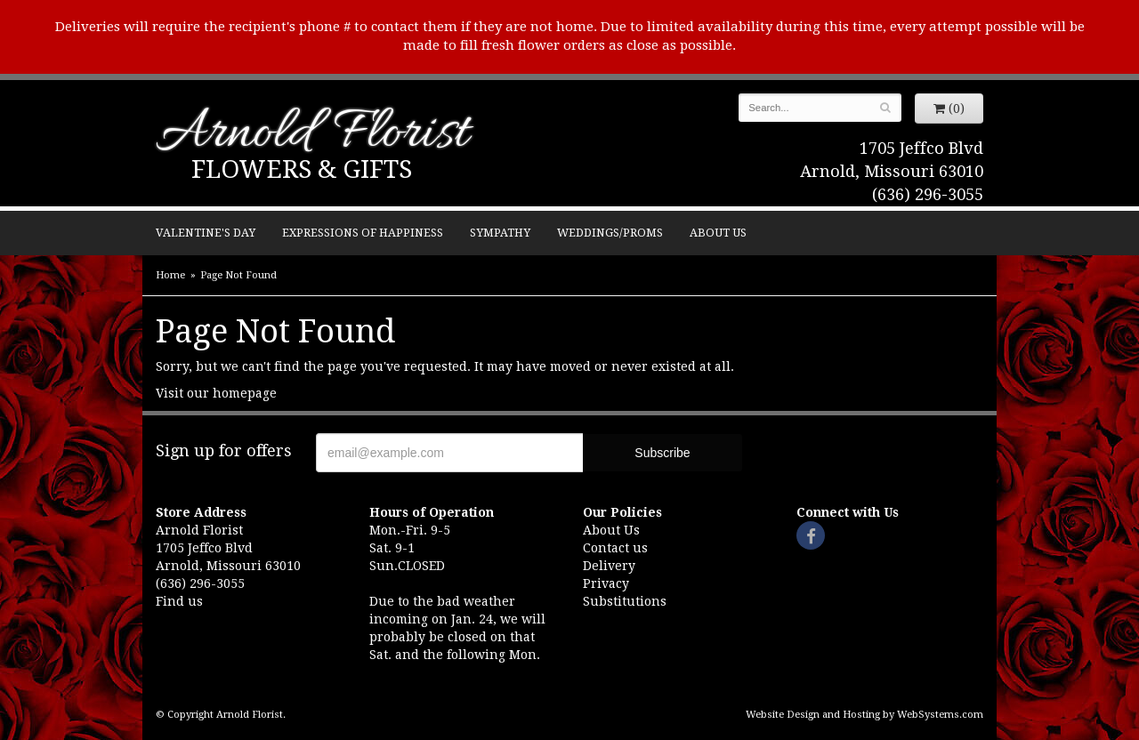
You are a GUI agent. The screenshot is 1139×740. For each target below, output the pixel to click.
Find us (179, 601)
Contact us (615, 548)
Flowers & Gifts (301, 169)
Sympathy (500, 232)
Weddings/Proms (610, 232)
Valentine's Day (205, 232)
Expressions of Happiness (362, 232)
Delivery (609, 566)
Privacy (606, 583)
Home (170, 275)
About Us (718, 232)
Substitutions (624, 601)
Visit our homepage (216, 393)
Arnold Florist (312, 134)
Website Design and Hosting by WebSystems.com (864, 714)
